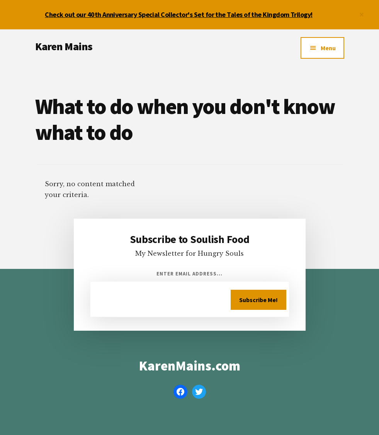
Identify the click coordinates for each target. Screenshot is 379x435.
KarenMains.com (189, 365)
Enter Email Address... (189, 273)
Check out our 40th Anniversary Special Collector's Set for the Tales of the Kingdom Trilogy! (178, 14)
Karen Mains (64, 46)
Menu (328, 48)
